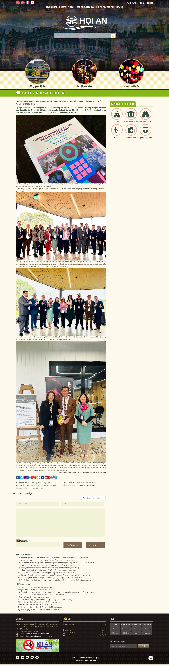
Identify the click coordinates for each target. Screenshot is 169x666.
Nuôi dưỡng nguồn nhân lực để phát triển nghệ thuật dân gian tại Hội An (45, 579)
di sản (136, 635)
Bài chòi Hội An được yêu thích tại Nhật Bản (34, 604)
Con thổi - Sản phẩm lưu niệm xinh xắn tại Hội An (37, 596)
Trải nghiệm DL (145, 123)
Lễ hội (116, 123)
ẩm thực (147, 635)
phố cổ (115, 631)
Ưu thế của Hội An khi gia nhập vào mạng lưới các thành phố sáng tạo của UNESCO (49, 577)
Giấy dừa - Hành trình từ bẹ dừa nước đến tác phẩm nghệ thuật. (42, 572)
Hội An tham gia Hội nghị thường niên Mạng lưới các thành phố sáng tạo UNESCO (49, 559)
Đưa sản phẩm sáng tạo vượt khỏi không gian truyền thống (40, 601)
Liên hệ (119, 7)
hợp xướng (147, 631)
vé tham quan (136, 626)
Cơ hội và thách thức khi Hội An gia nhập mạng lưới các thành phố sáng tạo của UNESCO (51, 564)
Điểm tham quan (131, 123)
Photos (62, 7)
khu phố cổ (147, 626)
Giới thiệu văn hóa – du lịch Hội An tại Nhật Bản (36, 608)
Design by (85, 662)
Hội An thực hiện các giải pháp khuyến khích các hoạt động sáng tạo (44, 569)
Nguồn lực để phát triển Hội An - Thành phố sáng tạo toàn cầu (41, 574)
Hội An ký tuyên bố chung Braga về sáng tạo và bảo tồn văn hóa (42, 562)
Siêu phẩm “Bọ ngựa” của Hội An (30, 589)
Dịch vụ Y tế (131, 139)
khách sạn (114, 635)
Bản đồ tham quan (85, 7)
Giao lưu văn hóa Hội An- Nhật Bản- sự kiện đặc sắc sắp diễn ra (42, 567)
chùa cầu (136, 631)
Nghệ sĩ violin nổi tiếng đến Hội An (31, 591)
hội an (115, 626)
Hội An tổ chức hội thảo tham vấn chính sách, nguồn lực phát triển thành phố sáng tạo (51, 582)
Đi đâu (117, 139)
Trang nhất (51, 7)
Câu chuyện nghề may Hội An (29, 599)
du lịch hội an (125, 626)
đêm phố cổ (125, 631)
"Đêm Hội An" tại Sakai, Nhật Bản (30, 606)
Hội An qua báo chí (105, 7)
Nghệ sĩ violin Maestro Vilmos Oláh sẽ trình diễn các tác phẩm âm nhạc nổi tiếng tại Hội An (52, 594)
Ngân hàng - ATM (145, 139)
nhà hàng (126, 635)
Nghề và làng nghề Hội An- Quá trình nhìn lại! (35, 611)
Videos (71, 7)
